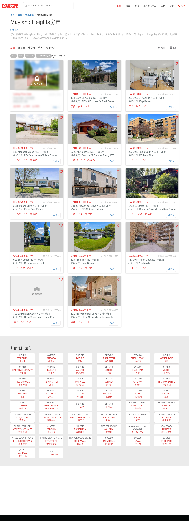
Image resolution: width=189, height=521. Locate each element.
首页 (12, 15)
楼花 (137, 5)
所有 (12, 47)
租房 (128, 5)
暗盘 (40, 47)
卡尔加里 (29, 15)
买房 (119, 5)
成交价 (31, 47)
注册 (163, 5)
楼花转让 (50, 47)
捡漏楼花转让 (149, 5)
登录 (172, 5)
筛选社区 (15, 29)
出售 (20, 15)
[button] (118, 63)
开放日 (21, 47)
